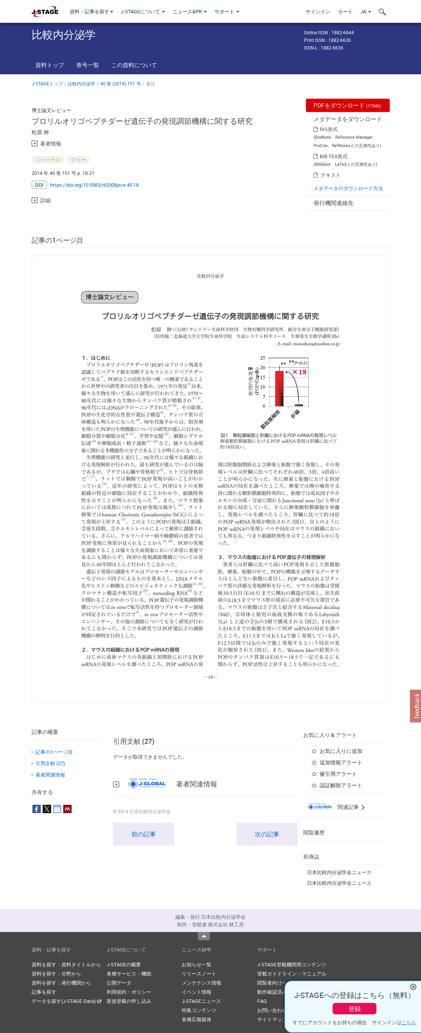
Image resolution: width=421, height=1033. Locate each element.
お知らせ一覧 (196, 964)
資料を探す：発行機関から (61, 982)
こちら (409, 1022)
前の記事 (143, 834)
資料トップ (49, 65)
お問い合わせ (272, 1010)
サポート (227, 11)
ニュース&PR (190, 11)
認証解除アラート (341, 785)
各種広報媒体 (196, 1019)
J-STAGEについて (143, 11)
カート (345, 11)
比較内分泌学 (81, 83)
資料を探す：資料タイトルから (66, 964)
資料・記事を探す (91, 11)
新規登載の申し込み (129, 1001)
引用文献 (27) (50, 763)
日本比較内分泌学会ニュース (339, 872)
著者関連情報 (50, 774)
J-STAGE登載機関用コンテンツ (291, 964)
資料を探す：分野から (56, 973)
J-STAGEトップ (47, 83)
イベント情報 (196, 991)
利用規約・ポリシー (129, 991)
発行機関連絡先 (334, 203)
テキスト (331, 174)
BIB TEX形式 (333, 156)
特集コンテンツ (199, 1010)
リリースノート (199, 973)
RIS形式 (329, 129)
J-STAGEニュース (201, 1001)
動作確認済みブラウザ (282, 991)
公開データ (119, 982)
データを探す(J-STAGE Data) (67, 1001)
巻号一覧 (87, 65)
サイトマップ (272, 1019)
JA (365, 11)
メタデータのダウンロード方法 (348, 188)
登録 (355, 1008)
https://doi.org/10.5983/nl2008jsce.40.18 (94, 184)
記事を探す (44, 991)
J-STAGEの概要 (124, 964)
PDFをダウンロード (347, 105)
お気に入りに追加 (341, 750)
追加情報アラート (341, 762)
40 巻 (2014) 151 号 (120, 83)
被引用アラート (338, 773)
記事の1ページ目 (54, 751)
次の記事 (267, 834)
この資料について (134, 65)
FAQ (262, 1001)
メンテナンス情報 (201, 982)
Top (204, 936)
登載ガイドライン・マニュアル (292, 973)
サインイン (318, 11)
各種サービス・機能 (129, 973)
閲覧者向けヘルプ (277, 982)
